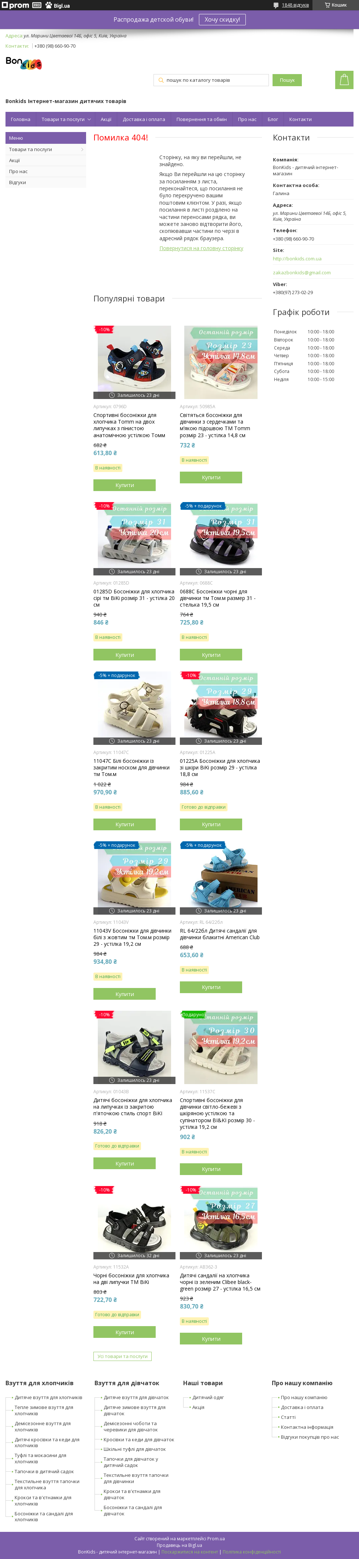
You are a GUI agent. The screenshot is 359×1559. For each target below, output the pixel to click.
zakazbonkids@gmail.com (302, 273)
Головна (20, 119)
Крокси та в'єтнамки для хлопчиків (43, 1500)
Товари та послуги (63, 119)
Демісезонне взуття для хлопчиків (43, 1426)
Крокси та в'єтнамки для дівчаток (132, 1494)
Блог (273, 119)
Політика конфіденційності (252, 1552)
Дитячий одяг (208, 1397)
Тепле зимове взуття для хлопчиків (44, 1410)
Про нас (247, 119)
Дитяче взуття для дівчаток (136, 1397)
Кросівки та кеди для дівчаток (139, 1439)
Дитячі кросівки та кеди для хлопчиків (47, 1442)
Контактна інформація (307, 1427)
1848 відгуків (295, 5)
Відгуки (17, 182)
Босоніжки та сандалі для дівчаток (133, 1510)
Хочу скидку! (222, 19)
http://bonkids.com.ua (297, 259)
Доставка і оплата (144, 119)
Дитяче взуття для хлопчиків (48, 1397)
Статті (288, 1417)
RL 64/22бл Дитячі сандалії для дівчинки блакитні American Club (220, 934)
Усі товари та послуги (122, 1356)
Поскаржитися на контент (190, 1552)
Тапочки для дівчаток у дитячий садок (131, 1462)
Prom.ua (216, 1539)
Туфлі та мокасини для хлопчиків (40, 1458)
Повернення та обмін (202, 119)
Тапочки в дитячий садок (44, 1471)
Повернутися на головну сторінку (201, 248)
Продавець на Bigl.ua (179, 1545)
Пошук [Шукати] (287, 80)
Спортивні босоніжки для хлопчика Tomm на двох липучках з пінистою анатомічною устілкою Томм (129, 425)
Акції (106, 119)
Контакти (300, 119)
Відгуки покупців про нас (310, 1437)
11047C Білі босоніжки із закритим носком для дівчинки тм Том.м (131, 767)
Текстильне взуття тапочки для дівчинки (136, 1478)
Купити (124, 484)
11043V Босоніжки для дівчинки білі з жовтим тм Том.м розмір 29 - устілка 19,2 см (132, 937)
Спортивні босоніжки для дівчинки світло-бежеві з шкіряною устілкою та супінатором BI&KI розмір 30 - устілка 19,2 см (217, 1113)
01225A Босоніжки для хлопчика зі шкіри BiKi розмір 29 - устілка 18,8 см (220, 767)
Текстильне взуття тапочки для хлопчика (47, 1484)
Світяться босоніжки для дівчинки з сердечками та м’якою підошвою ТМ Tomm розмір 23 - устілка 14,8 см (215, 425)
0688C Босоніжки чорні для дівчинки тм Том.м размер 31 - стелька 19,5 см (218, 598)
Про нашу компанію (304, 1397)
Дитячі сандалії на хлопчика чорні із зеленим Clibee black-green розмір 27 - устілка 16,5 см (220, 1282)
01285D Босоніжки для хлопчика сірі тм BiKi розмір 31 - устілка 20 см (134, 598)
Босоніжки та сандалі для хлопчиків (44, 1516)
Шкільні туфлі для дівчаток (135, 1449)
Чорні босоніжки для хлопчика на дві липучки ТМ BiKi (131, 1278)
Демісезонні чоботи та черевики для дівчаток (131, 1426)
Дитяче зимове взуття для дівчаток (135, 1410)
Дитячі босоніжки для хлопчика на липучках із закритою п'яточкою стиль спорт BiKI (132, 1107)
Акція (198, 1407)
